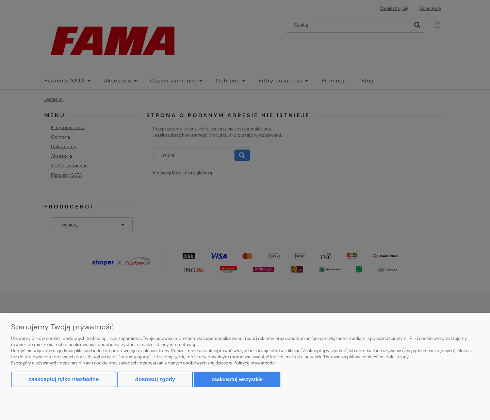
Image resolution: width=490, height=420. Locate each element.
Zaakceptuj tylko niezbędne (64, 379)
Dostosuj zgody (155, 379)
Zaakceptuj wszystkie (237, 379)
